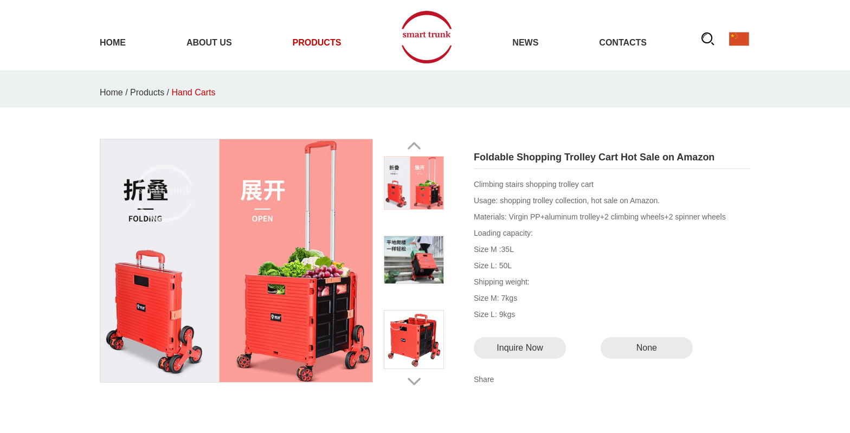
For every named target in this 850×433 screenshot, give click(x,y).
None (646, 347)
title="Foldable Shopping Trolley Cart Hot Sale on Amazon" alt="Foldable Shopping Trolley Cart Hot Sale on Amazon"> (236, 260)
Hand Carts (194, 92)
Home (113, 42)
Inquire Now (520, 347)
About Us (209, 42)
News (525, 42)
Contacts (623, 42)
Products (317, 42)
